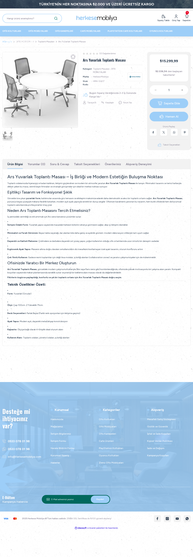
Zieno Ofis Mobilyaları (111, 462)
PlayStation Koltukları (111, 448)
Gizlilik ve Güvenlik (157, 426)
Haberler (55, 462)
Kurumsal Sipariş (60, 455)
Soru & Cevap (59, 164)
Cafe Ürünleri (106, 441)
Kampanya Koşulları (158, 455)
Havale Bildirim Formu (62, 448)
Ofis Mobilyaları (107, 426)
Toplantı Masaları (101, 69)
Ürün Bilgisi (15, 164)
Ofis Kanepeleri (107, 433)
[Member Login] (176, 18)
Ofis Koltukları (107, 419)
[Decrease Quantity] (153, 90)
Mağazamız (57, 426)
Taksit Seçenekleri (87, 164)
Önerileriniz (113, 164)
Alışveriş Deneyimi (139, 164)
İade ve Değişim (155, 448)
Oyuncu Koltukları (109, 455)
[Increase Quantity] (184, 90)
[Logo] (96, 18)
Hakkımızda (57, 419)
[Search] (32, 18)
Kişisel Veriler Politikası (160, 441)
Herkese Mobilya (101, 76)
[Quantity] (169, 90)
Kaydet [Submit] (100, 499)
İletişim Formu (58, 441)
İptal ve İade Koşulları (159, 433)
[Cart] (187, 18)
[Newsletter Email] (76, 499)
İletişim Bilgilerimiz (61, 433)
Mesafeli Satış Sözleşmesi (161, 419)
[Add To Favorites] (73, 56)
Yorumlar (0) (36, 164)
